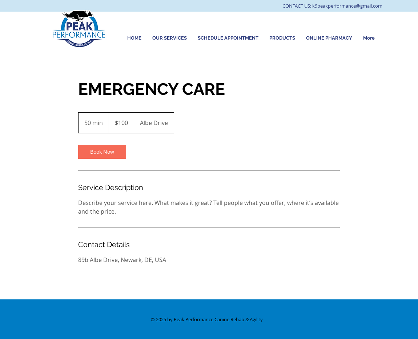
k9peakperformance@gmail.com (347, 6)
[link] (102, 152)
